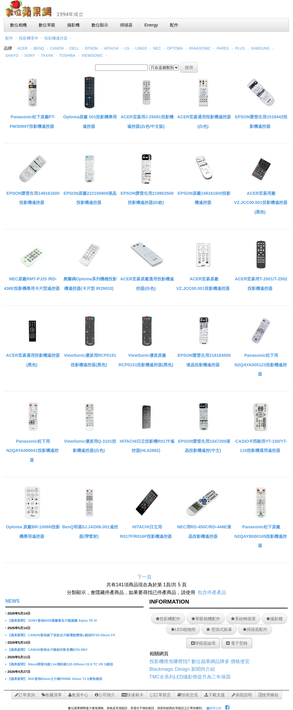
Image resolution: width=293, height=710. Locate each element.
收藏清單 (52, 694)
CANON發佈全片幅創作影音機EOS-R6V (57, 649)
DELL (74, 48)
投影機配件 (168, 618)
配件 (9, 38)
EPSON (91, 48)
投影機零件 (28, 38)
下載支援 (214, 694)
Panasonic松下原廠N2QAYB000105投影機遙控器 (260, 536)
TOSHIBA (67, 56)
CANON (56, 48)
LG (127, 48)
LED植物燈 (183, 629)
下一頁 (144, 576)
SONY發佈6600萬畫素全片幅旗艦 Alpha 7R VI (62, 620)
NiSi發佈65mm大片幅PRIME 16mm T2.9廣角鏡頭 (65, 679)
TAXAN (47, 56)
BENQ (39, 48)
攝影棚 (274, 618)
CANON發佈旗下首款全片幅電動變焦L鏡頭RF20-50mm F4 (71, 635)
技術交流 (187, 694)
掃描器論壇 (203, 643)
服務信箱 (214, 708)
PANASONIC (200, 48)
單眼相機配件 (205, 618)
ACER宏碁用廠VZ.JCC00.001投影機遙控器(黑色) (260, 202)
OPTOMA (175, 48)
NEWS (12, 601)
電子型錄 (237, 643)
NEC (157, 48)
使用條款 (269, 694)
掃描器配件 (255, 629)
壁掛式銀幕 (219, 629)
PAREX (223, 48)
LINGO (141, 48)
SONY (29, 56)
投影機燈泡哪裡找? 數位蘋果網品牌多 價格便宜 (199, 661)
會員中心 (78, 694)
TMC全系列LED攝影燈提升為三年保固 (190, 676)
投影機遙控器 (55, 38)
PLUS (240, 48)
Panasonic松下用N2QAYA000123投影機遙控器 (260, 364)
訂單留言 (160, 694)
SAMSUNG (260, 48)
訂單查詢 (25, 694)
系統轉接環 (243, 618)
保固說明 (241, 694)
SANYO (11, 56)
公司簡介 (105, 694)
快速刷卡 (133, 694)
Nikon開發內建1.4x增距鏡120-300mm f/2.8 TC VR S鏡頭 (70, 664)
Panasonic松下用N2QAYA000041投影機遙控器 (32, 450)
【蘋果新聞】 (17, 620)
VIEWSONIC (92, 56)
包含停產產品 (212, 592)
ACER (22, 48)
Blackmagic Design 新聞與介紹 (182, 669)
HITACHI (111, 48)
